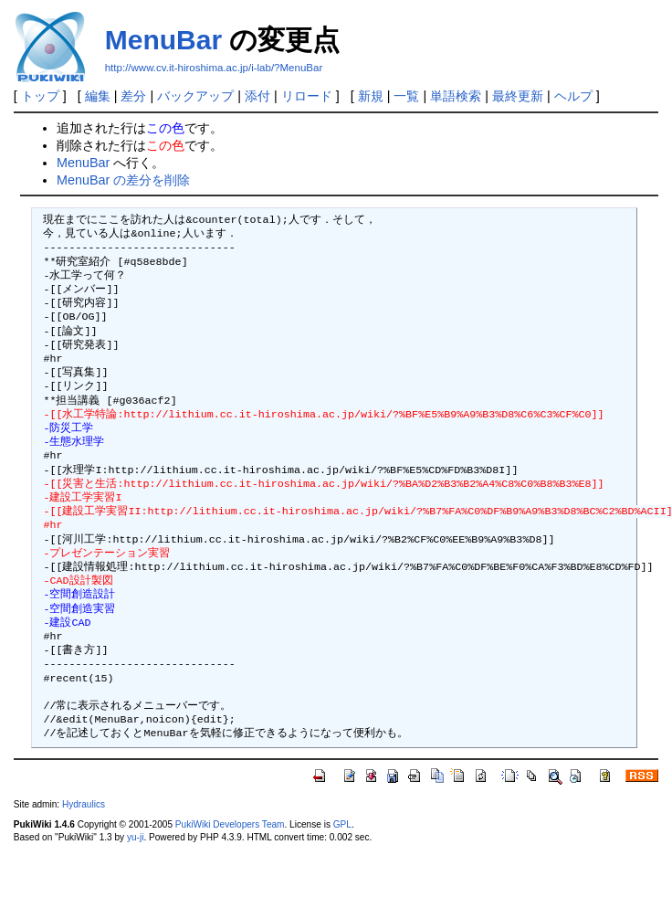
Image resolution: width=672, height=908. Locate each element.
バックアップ (195, 96)
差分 (133, 96)
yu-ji (135, 837)
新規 (370, 96)
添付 (257, 96)
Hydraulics (83, 804)
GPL (342, 824)
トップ (40, 96)
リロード (306, 96)
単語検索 (455, 96)
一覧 (406, 96)
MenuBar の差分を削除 (123, 180)
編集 (97, 96)
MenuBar (163, 40)
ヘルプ (573, 96)
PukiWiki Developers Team (230, 824)
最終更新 (517, 96)
